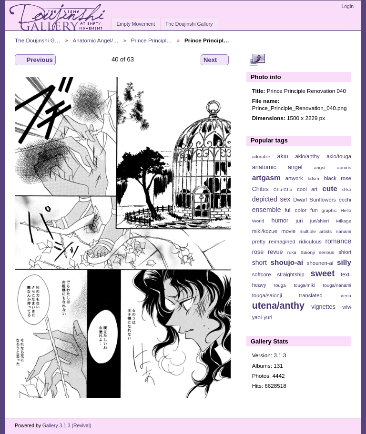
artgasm (266, 177)
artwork (294, 178)
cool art (307, 189)
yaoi (257, 317)
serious (326, 252)
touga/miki (304, 285)
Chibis (260, 189)
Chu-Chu (283, 189)
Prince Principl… (151, 40)
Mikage (343, 220)
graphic (329, 210)
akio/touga (338, 156)
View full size (257, 60)
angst (319, 167)
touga (280, 285)
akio (282, 156)
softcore (261, 274)
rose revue (267, 252)
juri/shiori (319, 220)
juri (299, 220)
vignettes (323, 306)
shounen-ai (320, 263)
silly (344, 262)
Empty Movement (135, 24)
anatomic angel (277, 167)
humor (279, 220)
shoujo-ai (287, 262)
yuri (268, 317)
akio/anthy (307, 156)
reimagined (282, 241)
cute (329, 188)
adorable (261, 156)
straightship (290, 274)
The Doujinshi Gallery (189, 24)
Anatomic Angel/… (96, 40)
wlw (346, 307)
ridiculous (310, 241)
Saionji (308, 252)
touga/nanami (337, 285)
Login (348, 6)
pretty (258, 241)
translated (310, 295)
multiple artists (316, 231)
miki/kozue (264, 231)
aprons (344, 167)
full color (295, 210)
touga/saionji (267, 295)
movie (288, 231)
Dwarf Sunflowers (314, 199)
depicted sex (271, 199)
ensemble (266, 209)
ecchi (345, 199)
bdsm (313, 178)
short (259, 262)
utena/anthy (278, 305)
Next (214, 60)
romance (338, 241)
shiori (344, 252)
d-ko (346, 189)
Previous (35, 60)
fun (314, 210)
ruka (291, 252)
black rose (337, 178)
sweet (323, 273)
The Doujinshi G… (38, 40)
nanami (343, 231)
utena (345, 295)
